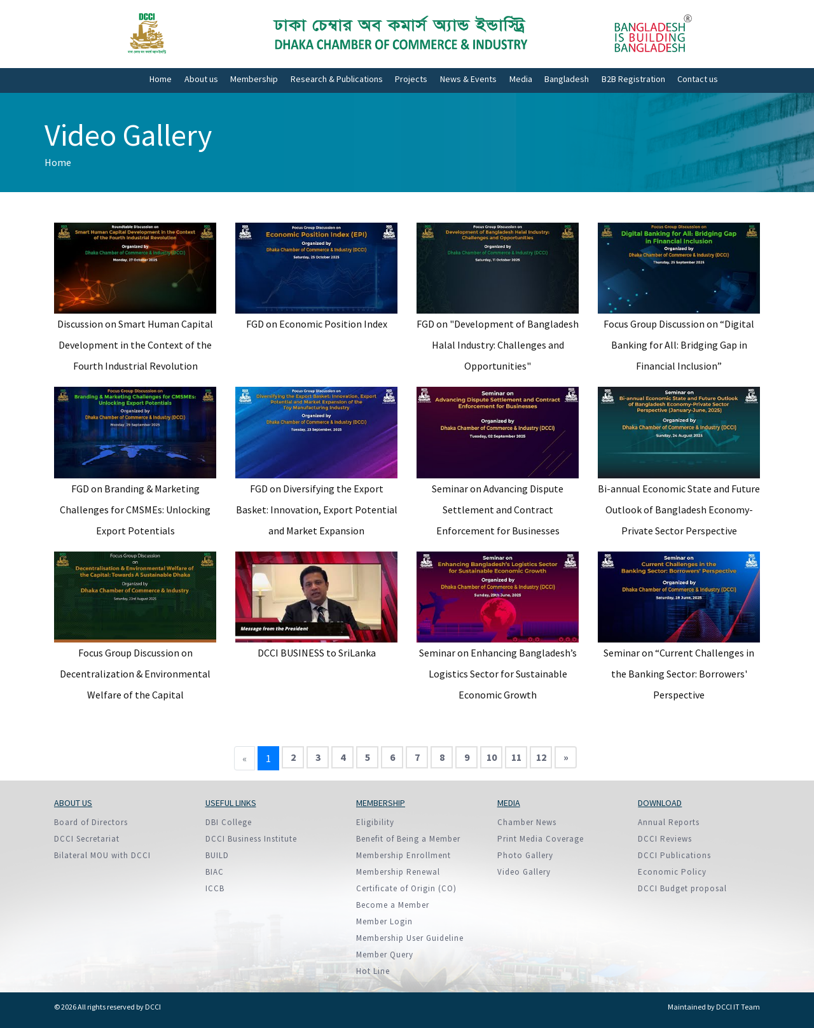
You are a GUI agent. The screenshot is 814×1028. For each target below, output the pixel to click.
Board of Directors (91, 822)
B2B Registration (633, 79)
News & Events (468, 79)
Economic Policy (672, 871)
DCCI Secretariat (87, 838)
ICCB (214, 888)
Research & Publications (337, 79)
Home (160, 79)
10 (491, 757)
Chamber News (526, 822)
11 (516, 757)
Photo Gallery (525, 855)
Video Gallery (524, 871)
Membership (254, 79)
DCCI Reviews (665, 838)
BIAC (214, 871)
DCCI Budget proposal (682, 888)
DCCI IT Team (738, 1006)
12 (541, 757)
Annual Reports (669, 822)
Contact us (697, 79)
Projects (411, 79)
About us (201, 79)
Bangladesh (566, 79)
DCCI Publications (674, 855)
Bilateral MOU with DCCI (102, 855)
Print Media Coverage (540, 838)
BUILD (217, 855)
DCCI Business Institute (251, 838)
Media (520, 79)
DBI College (228, 822)
